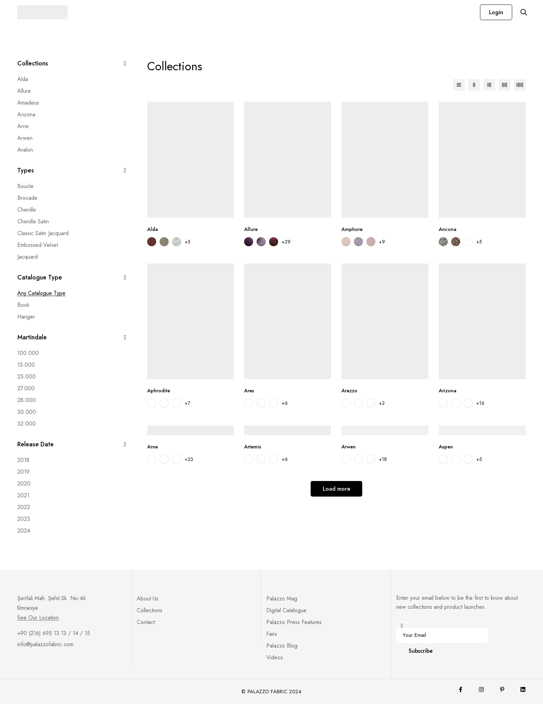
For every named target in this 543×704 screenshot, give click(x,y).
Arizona (26, 114)
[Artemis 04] (273, 459)
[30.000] (26, 412)
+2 (382, 403)
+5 (187, 241)
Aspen (446, 447)
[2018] (23, 460)
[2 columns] (474, 85)
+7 (187, 403)
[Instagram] (481, 689)
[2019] (23, 471)
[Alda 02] (164, 241)
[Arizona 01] (443, 403)
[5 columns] (520, 85)
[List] (459, 85)
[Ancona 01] (443, 241)
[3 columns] (489, 85)
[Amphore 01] (345, 241)
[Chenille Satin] (33, 221)
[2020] (23, 483)
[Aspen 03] (468, 459)
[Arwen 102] (358, 459)
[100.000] (28, 353)
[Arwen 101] (345, 459)
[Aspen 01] (443, 459)
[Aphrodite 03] (176, 403)
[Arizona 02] (455, 403)
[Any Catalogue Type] (41, 293)
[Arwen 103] (370, 459)
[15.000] (26, 364)
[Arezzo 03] (370, 403)
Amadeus (28, 103)
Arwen (25, 138)
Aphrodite (160, 390)
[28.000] (26, 400)
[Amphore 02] (358, 241)
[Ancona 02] (455, 241)
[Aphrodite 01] (151, 403)
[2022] (23, 507)
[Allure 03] (273, 241)
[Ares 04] (273, 403)
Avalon (25, 150)
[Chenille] (26, 209)
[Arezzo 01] (345, 403)
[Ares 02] (248, 403)
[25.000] (26, 376)
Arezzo (350, 390)
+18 (383, 459)
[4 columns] (504, 85)
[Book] (23, 305)
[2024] (23, 530)
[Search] (522, 12)
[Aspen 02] (455, 459)
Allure (24, 91)
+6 (285, 403)
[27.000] (26, 388)
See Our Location (38, 618)
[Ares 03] (261, 403)
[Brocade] (27, 198)
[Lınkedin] (523, 689)
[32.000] (26, 423)
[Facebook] (460, 689)
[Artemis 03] (261, 459)
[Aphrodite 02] (164, 403)
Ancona (448, 229)
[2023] (23, 519)
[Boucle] (25, 186)
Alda (22, 79)
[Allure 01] (248, 241)
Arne (23, 126)
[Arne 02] (164, 459)
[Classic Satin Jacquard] (43, 233)
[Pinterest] (502, 689)
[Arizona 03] (468, 403)
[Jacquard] (27, 256)
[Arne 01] (151, 459)
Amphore (352, 229)
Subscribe (421, 651)
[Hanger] (26, 316)
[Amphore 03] (370, 241)
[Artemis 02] (248, 459)
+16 (480, 403)
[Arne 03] (176, 459)
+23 (189, 459)
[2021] (23, 495)
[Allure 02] (261, 241)
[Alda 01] (151, 241)
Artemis (253, 447)
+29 (286, 241)
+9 (382, 241)
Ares (249, 390)
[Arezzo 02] (358, 403)
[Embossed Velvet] (37, 245)
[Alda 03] (176, 241)
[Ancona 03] (468, 241)
